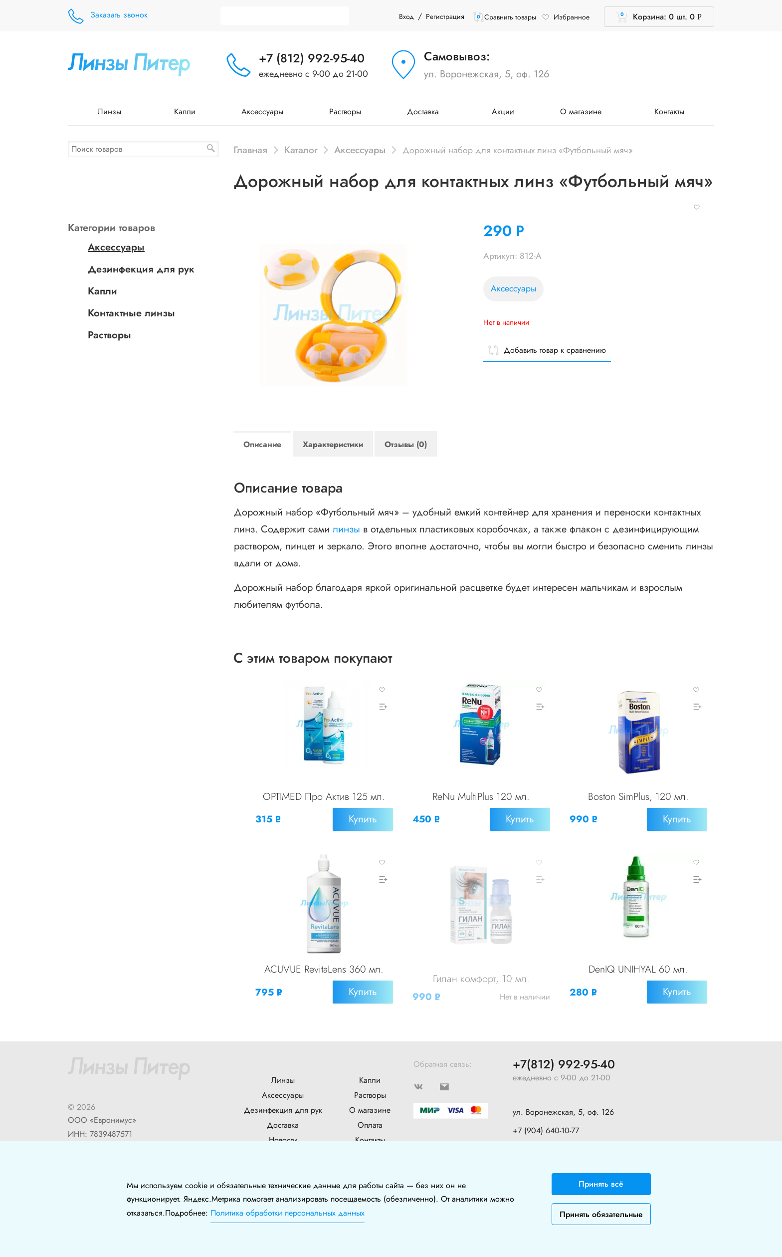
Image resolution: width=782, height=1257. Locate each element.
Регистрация (445, 16)
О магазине (584, 111)
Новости (283, 1136)
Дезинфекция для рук (141, 269)
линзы (346, 529)
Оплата (370, 1121)
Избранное (565, 17)
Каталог (301, 150)
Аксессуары (262, 111)
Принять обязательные (601, 1214)
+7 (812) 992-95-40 (312, 58)
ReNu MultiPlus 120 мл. (481, 797)
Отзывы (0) (406, 444)
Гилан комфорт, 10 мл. (481, 977)
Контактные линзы (131, 313)
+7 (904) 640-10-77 (546, 1126)
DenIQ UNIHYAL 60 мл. (638, 968)
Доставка (426, 111)
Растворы (345, 111)
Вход (406, 16)
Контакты (669, 111)
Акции (503, 111)
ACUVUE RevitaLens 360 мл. (324, 968)
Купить (362, 819)
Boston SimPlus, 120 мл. (638, 797)
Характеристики (333, 444)
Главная (250, 150)
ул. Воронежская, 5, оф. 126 (487, 74)
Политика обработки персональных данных (287, 1213)
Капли (185, 111)
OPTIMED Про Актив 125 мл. (324, 797)
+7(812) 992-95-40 (564, 1060)
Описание (262, 444)
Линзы (113, 111)
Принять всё (601, 1184)
